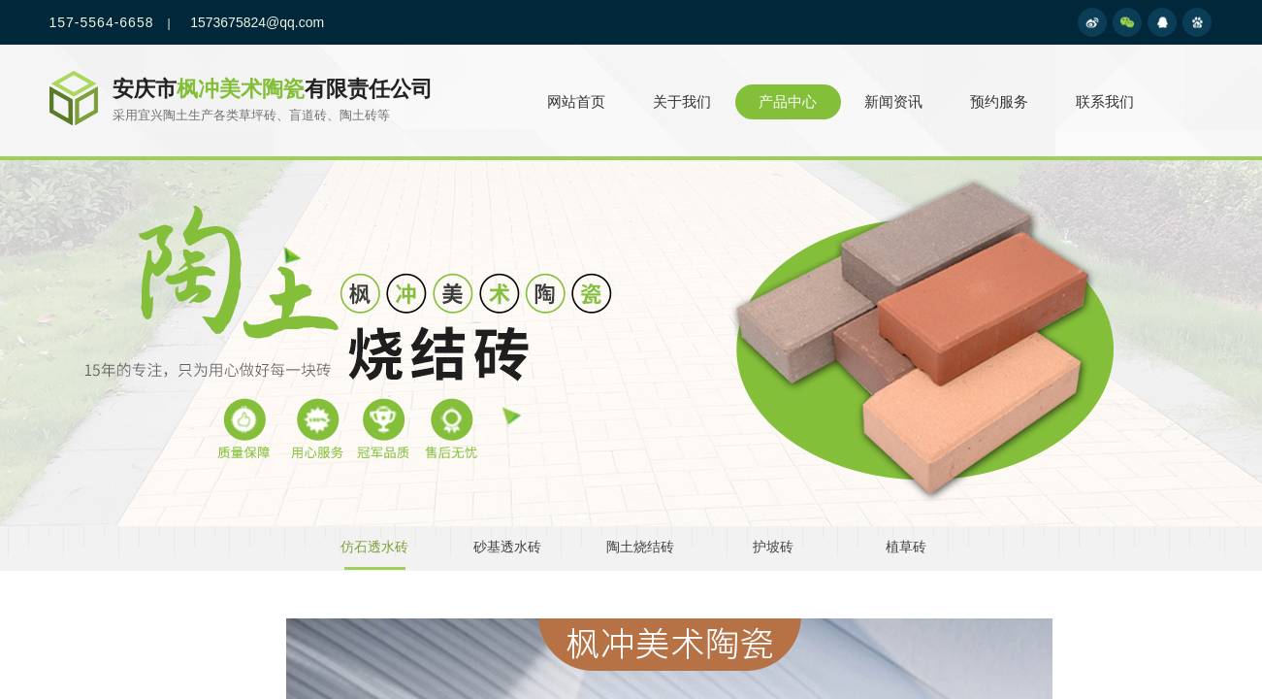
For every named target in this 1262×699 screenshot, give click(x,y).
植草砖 (906, 547)
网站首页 (576, 102)
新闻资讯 (893, 102)
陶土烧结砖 (640, 547)
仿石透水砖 (374, 547)
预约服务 (999, 102)
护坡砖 (773, 547)
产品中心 (788, 102)
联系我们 (1105, 102)
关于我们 (682, 102)
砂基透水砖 (507, 547)
